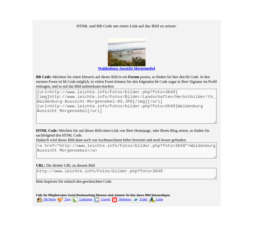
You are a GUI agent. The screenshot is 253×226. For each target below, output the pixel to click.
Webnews (121, 205)
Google (101, 205)
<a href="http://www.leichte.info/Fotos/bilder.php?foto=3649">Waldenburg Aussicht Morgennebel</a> (126, 152)
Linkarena (81, 205)
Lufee (155, 205)
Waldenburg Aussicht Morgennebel (126, 63)
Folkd (139, 205)
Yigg (64, 205)
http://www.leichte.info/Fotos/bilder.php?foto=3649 (126, 178)
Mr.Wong (46, 205)
